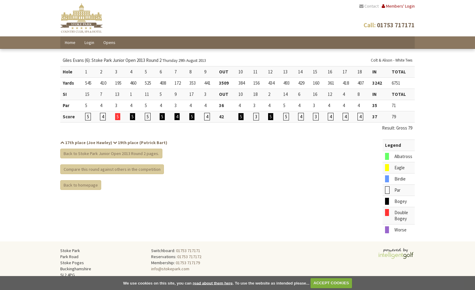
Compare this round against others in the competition (112, 169)
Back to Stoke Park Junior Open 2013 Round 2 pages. (111, 153)
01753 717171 (188, 250)
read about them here (213, 283)
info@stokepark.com (170, 268)
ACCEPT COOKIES (331, 283)
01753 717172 (189, 256)
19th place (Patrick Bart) (140, 142)
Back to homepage (81, 185)
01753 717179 (188, 262)
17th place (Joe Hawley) (86, 142)
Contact (369, 6)
